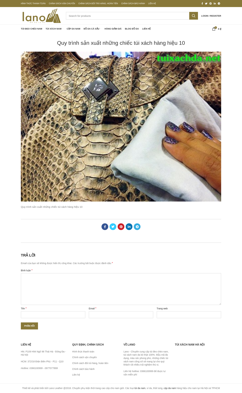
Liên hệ (76, 374)
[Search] (132, 16)
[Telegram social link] (219, 3)
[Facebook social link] (202, 3)
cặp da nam (170, 388)
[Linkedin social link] (215, 3)
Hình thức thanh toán (83, 351)
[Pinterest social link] (210, 3)
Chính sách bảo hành (83, 369)
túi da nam (139, 388)
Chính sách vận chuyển (84, 357)
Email (92, 308)
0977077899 (51, 368)
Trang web (162, 308)
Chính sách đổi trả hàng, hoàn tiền (90, 363)
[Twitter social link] (206, 3)
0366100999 (36, 368)
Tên (24, 308)
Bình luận (27, 270)
